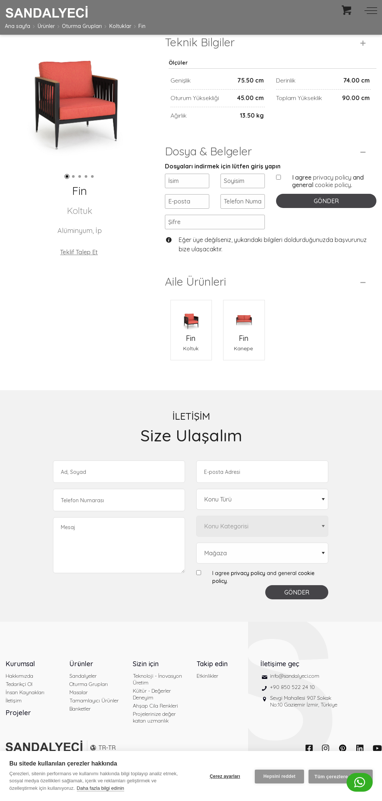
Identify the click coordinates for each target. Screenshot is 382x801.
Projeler (18, 721)
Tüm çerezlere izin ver (340, 776)
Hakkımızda (19, 685)
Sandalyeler (83, 685)
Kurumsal (20, 672)
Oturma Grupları (82, 26)
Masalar (78, 701)
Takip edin (212, 672)
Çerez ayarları (224, 776)
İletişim (14, 709)
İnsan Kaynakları (25, 701)
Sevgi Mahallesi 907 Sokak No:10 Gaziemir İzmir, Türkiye (303, 710)
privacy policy (332, 186)
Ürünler (46, 26)
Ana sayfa (17, 26)
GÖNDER (326, 210)
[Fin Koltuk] (191, 325)
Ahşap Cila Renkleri (155, 714)
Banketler (80, 717)
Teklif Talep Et (79, 252)
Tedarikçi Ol (19, 693)
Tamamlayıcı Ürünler (94, 709)
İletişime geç (279, 672)
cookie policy (333, 194)
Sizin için (146, 672)
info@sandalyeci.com (294, 685)
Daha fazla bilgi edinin (100, 788)
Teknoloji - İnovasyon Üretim (157, 688)
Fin (141, 26)
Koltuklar (120, 26)
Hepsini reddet (279, 776)
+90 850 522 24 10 (292, 696)
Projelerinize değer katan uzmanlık (154, 726)
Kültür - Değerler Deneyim (152, 703)
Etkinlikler (207, 685)
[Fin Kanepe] (243, 325)
